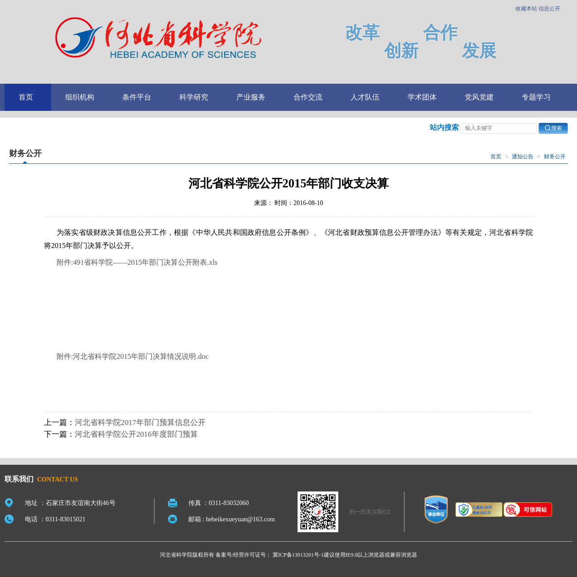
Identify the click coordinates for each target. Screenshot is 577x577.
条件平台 (136, 97)
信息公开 (549, 8)
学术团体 (422, 97)
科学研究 (193, 97)
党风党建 (479, 97)
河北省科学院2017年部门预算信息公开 (140, 422)
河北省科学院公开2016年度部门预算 (136, 434)
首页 (26, 97)
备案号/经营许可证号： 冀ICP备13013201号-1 (270, 555)
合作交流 (307, 97)
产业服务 (250, 97)
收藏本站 (526, 8)
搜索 (553, 127)
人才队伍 (365, 97)
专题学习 (536, 97)
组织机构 (79, 97)
